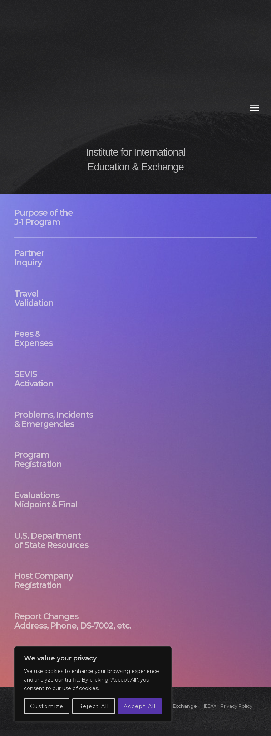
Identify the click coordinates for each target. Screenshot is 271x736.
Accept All (140, 706)
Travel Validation (34, 298)
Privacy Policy (236, 706)
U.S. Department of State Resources (51, 540)
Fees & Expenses (33, 338)
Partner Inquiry (29, 258)
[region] (93, 684)
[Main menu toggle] (254, 107)
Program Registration (38, 459)
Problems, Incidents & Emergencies (53, 419)
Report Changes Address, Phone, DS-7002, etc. (72, 621)
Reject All (93, 706)
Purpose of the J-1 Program (43, 217)
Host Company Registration (43, 580)
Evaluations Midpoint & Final (46, 500)
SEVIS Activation (33, 379)
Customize (47, 706)
